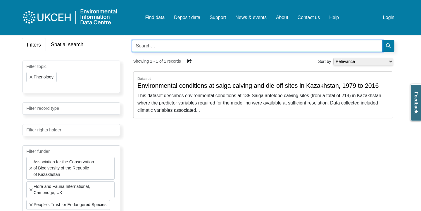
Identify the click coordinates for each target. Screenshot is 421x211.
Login (388, 17)
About (282, 17)
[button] (189, 61)
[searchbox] (28, 87)
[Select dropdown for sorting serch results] (363, 61)
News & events (251, 17)
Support (218, 17)
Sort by (324, 61)
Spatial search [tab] (67, 44)
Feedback (416, 103)
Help (334, 17)
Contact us (309, 17)
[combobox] (71, 77)
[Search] (388, 46)
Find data (155, 17)
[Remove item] (31, 77)
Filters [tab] (34, 45)
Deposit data (187, 17)
